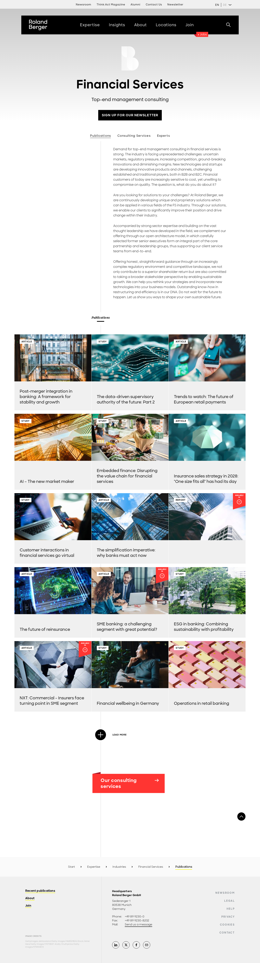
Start (71, 867)
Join (28, 905)
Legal (229, 900)
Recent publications (40, 891)
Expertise (93, 867)
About (29, 898)
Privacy (228, 916)
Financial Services (150, 867)
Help (231, 908)
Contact (227, 932)
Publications (100, 136)
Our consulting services (130, 783)
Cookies (227, 924)
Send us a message (138, 924)
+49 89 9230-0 (134, 916)
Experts (163, 136)
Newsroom (225, 892)
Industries (119, 867)
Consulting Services (134, 136)
